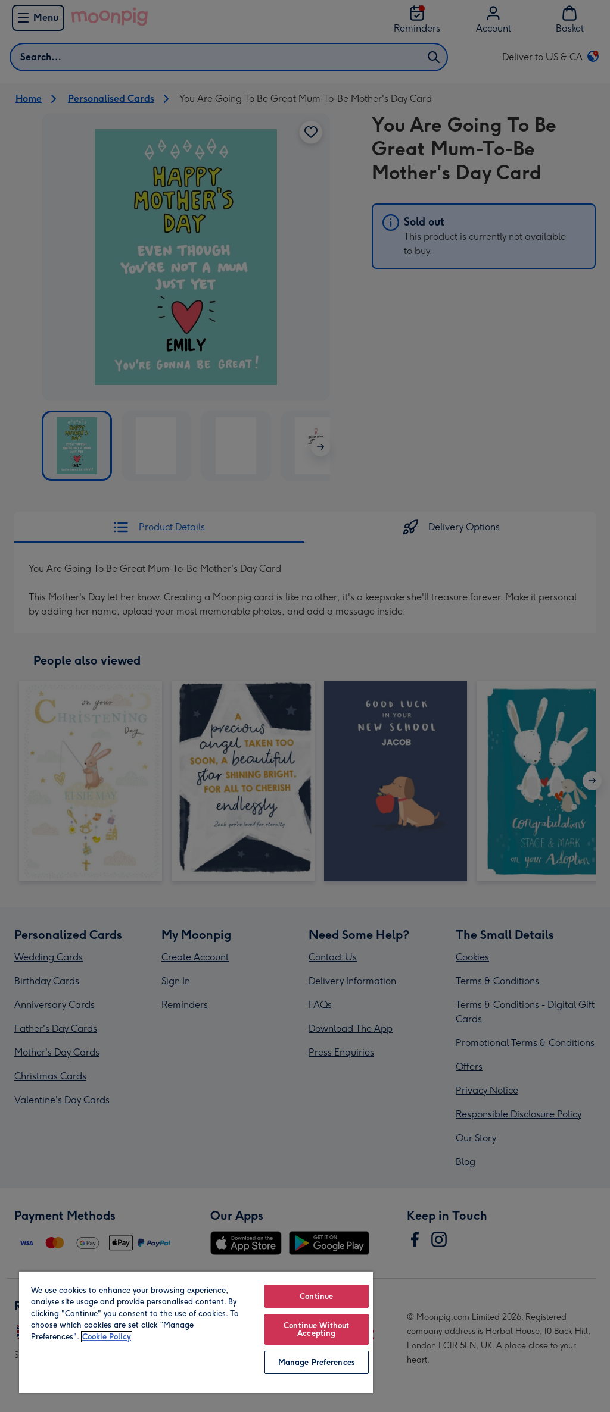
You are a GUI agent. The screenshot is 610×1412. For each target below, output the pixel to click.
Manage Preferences (316, 1362)
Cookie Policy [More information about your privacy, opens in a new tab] (106, 1336)
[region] (196, 1332)
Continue (316, 1296)
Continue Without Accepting (316, 1329)
